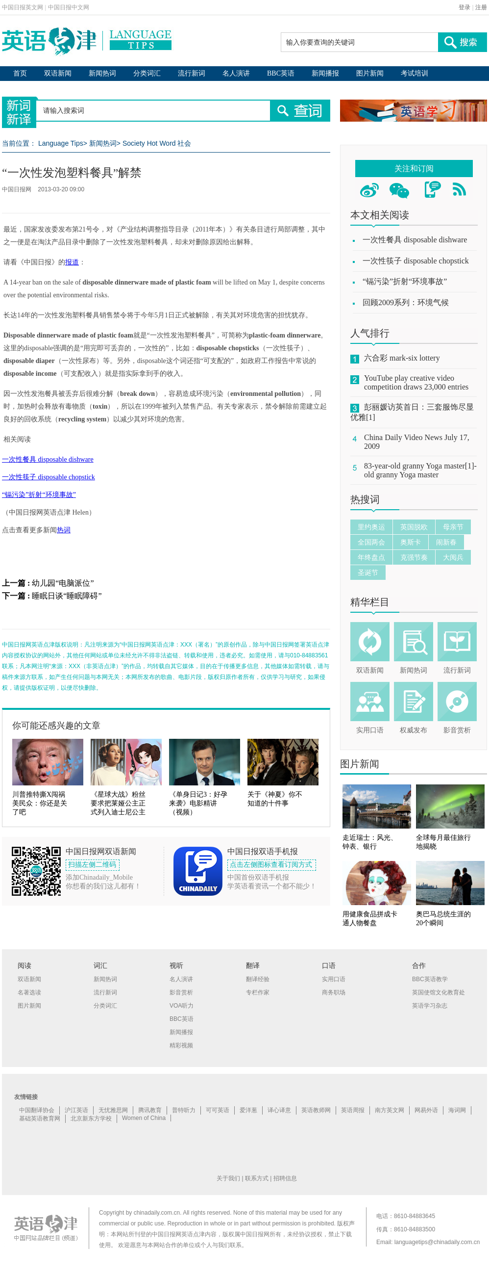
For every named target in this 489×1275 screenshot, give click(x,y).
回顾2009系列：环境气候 (406, 302)
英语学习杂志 (429, 1005)
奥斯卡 (410, 542)
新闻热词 (102, 73)
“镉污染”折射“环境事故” (39, 494)
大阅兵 (453, 557)
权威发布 (413, 730)
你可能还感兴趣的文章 (56, 725)
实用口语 (370, 730)
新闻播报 (325, 73)
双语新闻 (58, 73)
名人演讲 (236, 73)
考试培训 (414, 73)
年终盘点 (371, 557)
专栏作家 (257, 992)
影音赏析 (457, 730)
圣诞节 (368, 572)
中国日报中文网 (68, 7)
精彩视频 (181, 1045)
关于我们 (228, 1178)
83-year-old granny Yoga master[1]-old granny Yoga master (420, 470)
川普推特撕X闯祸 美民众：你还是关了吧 (39, 803)
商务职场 (333, 992)
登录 (464, 7)
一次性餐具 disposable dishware (48, 459)
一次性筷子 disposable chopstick (48, 477)
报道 (72, 262)
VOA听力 (182, 1005)
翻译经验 (257, 979)
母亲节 (453, 527)
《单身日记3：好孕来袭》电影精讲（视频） (198, 803)
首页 (20, 73)
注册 (481, 7)
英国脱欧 (414, 527)
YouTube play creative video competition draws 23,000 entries (416, 382)
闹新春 (446, 542)
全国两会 (371, 542)
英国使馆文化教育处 (438, 992)
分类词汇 (147, 73)
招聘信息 (285, 1178)
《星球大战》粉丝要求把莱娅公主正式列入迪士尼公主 (118, 803)
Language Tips (60, 143)
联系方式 (257, 1178)
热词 (64, 530)
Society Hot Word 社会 (157, 143)
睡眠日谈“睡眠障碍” (66, 596)
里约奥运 (371, 527)
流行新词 (191, 73)
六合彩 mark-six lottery (402, 358)
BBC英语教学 (430, 979)
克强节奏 (414, 557)
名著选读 (29, 992)
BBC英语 (280, 73)
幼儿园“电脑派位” (63, 583)
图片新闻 (370, 73)
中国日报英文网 (22, 7)
